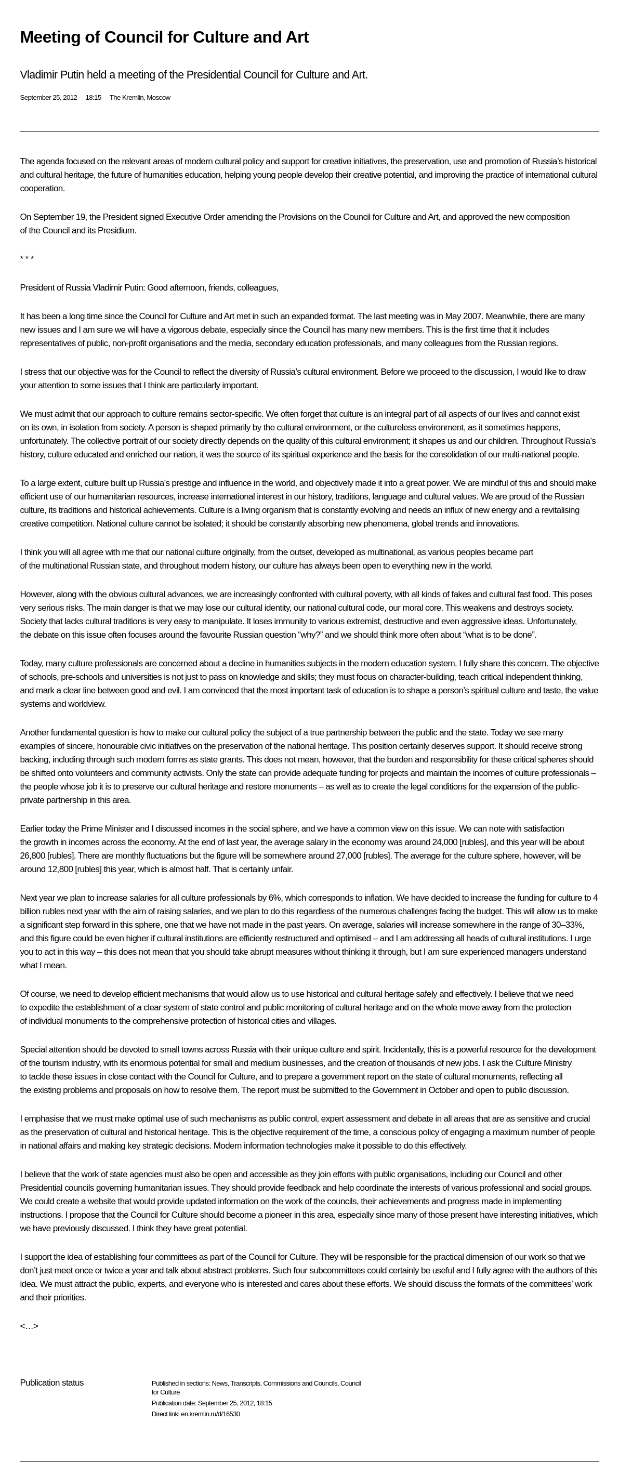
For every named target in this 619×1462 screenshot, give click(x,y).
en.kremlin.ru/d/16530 (210, 1414)
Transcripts (245, 1383)
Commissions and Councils (300, 1383)
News (219, 1383)
